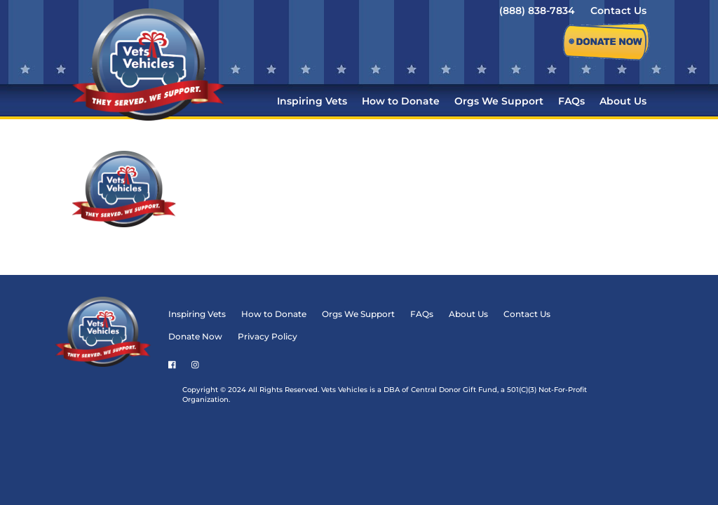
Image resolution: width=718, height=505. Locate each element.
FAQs (571, 101)
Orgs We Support (498, 101)
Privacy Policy (318, 182)
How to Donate (401, 101)
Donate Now (246, 182)
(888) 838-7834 (537, 11)
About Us (623, 101)
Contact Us (618, 11)
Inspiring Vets (312, 101)
